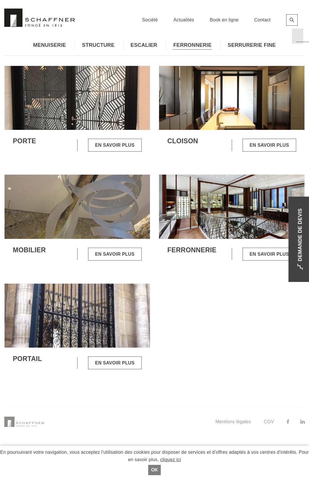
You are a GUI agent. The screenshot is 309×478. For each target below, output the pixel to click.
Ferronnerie (192, 45)
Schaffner (39, 18)
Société (150, 19)
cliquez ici (170, 459)
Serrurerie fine (252, 45)
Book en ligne (224, 19)
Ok (154, 469)
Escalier (144, 45)
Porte (24, 141)
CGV (269, 421)
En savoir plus (115, 145)
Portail (27, 358)
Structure (98, 45)
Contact (262, 19)
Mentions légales (233, 421)
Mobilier (29, 250)
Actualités (184, 19)
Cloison (182, 141)
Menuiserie (49, 45)
